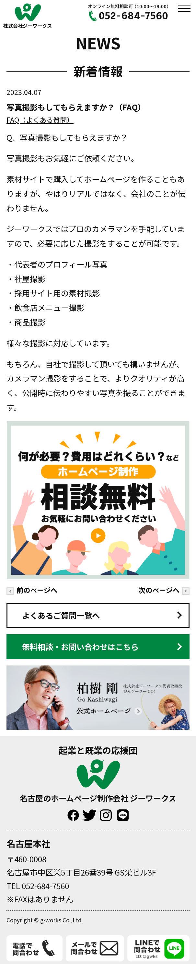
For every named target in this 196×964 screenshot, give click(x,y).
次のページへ (164, 590)
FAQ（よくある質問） (40, 120)
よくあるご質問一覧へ (61, 615)
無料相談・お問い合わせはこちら (80, 646)
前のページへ (31, 590)
